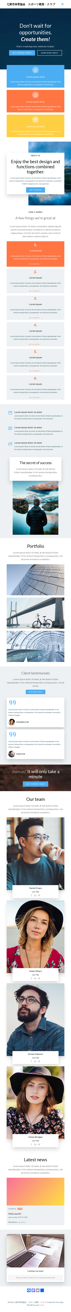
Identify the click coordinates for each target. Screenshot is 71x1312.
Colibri (41, 1305)
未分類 (20, 1208)
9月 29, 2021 (23, 1217)
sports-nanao (13, 1217)
